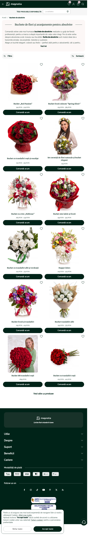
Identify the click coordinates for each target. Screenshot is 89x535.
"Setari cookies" (37, 520)
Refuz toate (17, 529)
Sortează (77, 56)
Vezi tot (43, 46)
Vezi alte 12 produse (43, 394)
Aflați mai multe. (25, 515)
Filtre (8, 56)
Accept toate (47, 529)
